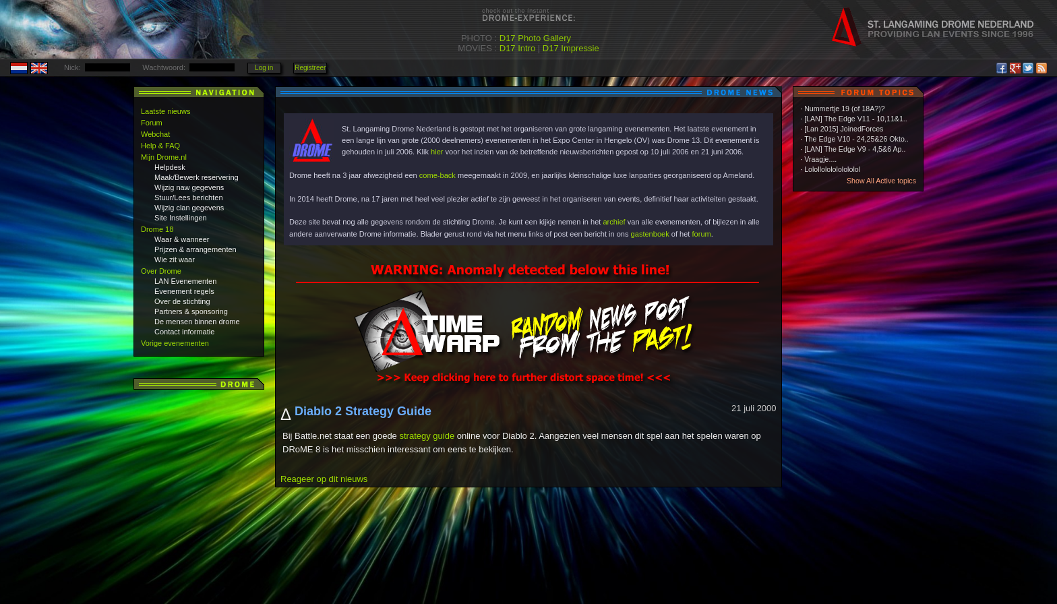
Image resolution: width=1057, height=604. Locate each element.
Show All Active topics (881, 181)
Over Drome (161, 271)
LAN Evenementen (185, 281)
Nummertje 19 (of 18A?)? (844, 108)
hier (437, 152)
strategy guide (426, 436)
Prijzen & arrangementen (195, 249)
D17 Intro (517, 48)
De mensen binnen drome (197, 322)
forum (701, 234)
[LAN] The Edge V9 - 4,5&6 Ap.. (854, 149)
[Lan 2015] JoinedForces (843, 129)
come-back (437, 175)
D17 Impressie (571, 48)
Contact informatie (184, 332)
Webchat (155, 134)
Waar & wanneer (182, 239)
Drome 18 (157, 229)
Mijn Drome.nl (164, 157)
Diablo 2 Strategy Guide (363, 411)
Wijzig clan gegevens (189, 208)
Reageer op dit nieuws (323, 479)
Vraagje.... (820, 159)
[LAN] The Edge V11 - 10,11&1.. (855, 119)
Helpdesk (169, 167)
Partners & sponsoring (191, 311)
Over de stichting (182, 301)
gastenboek (650, 234)
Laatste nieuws (165, 111)
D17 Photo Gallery (535, 38)
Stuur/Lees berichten (188, 197)
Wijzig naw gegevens (189, 187)
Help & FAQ (160, 146)
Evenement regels (184, 291)
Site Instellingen (180, 218)
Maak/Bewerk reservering (196, 177)
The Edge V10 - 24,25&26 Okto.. (856, 139)
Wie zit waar (174, 259)
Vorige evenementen (175, 343)
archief (614, 222)
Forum (151, 123)
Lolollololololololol (832, 169)
